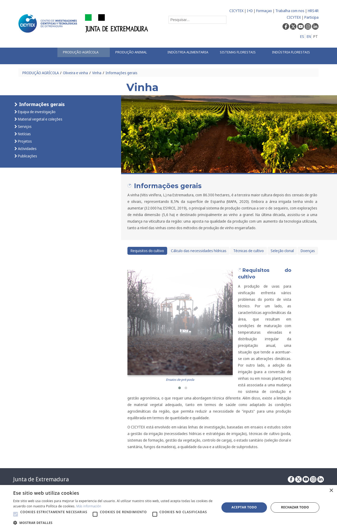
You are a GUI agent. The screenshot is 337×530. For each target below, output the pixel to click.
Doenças (308, 250)
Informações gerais (121, 72)
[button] (179, 388)
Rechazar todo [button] (295, 507)
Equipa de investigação (36, 111)
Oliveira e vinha (75, 72)
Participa (311, 17)
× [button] (331, 491)
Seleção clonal (282, 250)
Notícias (24, 133)
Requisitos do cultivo (147, 250)
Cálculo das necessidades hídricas (198, 250)
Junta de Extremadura (41, 479)
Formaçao (264, 10)
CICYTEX (236, 10)
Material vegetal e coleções (39, 119)
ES (302, 36)
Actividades (27, 148)
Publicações (27, 155)
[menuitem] (83, 52)
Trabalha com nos (289, 10)
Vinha (96, 72)
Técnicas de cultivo (248, 250)
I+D (250, 10)
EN (309, 36)
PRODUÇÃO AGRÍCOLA (40, 72)
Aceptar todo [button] (244, 507)
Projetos (24, 141)
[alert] (168, 507)
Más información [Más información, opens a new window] (88, 506)
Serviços (24, 126)
